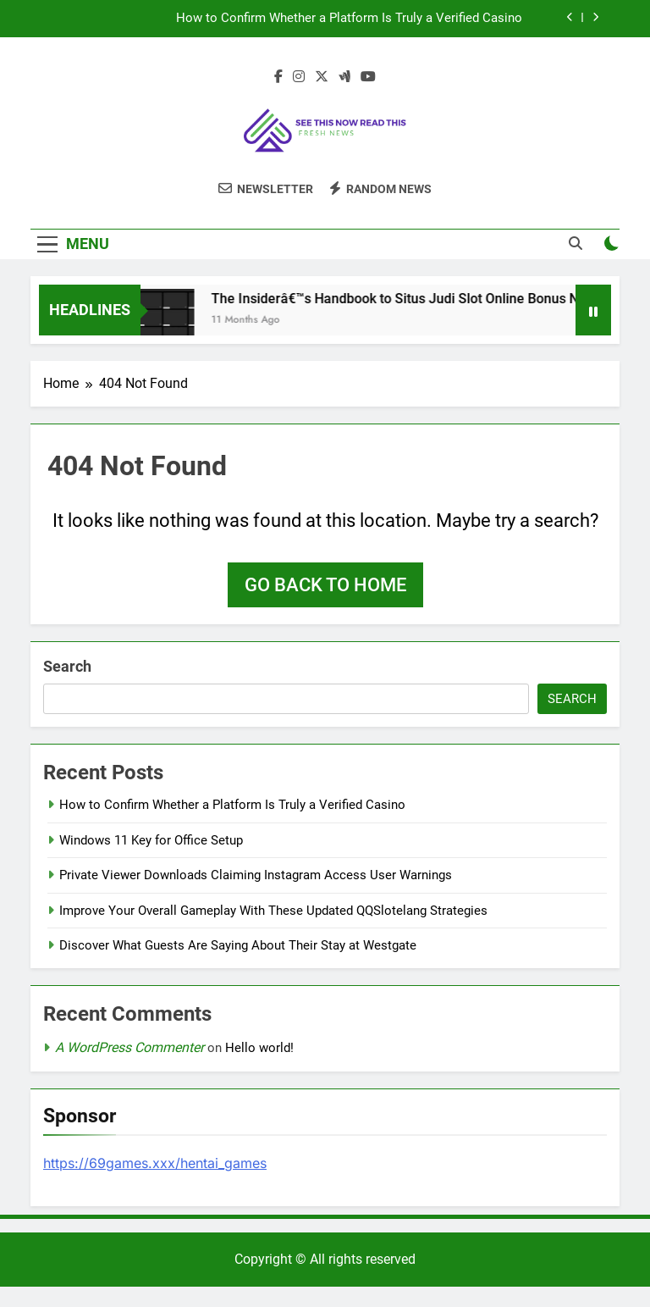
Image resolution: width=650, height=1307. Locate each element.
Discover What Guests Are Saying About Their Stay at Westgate (237, 945)
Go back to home (325, 584)
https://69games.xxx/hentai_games (155, 1163)
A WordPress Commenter (129, 1047)
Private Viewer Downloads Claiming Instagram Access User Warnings (255, 875)
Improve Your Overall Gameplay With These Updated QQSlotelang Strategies (273, 910)
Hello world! (259, 1047)
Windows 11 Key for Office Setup (151, 840)
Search (67, 666)
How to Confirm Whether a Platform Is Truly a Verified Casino (349, 18)
